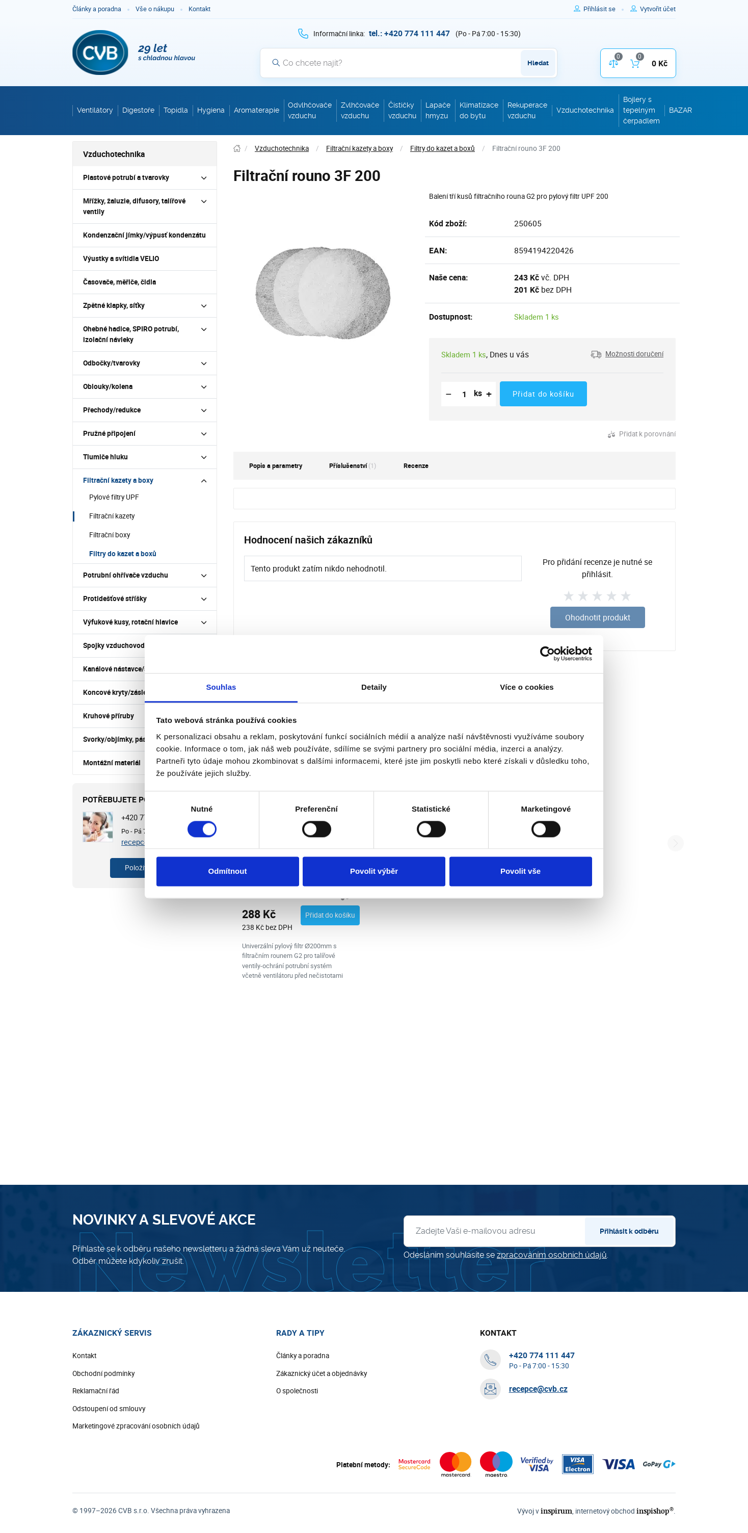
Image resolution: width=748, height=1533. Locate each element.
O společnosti (297, 1422)
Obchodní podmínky (103, 1405)
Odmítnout (227, 871)
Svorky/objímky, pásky (118, 739)
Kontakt (199, 9)
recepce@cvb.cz (538, 1420)
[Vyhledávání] (408, 62)
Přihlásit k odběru (629, 1263)
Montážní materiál (112, 762)
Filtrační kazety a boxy (118, 480)
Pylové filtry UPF (114, 497)
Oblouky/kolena (107, 386)
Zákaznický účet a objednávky (321, 1405)
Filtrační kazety (112, 516)
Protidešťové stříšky (115, 598)
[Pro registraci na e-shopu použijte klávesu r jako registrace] (658, 9)
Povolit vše (520, 871)
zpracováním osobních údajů (552, 1287)
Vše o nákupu (155, 9)
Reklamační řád (95, 1422)
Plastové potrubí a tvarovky (126, 177)
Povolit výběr (374, 871)
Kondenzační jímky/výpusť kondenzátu (144, 235)
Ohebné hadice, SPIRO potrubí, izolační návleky (131, 334)
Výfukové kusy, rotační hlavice (130, 622)
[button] (627, 354)
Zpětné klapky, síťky (114, 305)
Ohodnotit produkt (597, 617)
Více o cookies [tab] (527, 687)
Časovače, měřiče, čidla (119, 282)
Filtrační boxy (109, 534)
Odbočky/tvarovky (111, 363)
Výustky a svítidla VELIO (121, 258)
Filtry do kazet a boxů (122, 553)
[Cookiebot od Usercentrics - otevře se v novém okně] (547, 653)
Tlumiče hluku (105, 456)
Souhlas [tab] (221, 687)
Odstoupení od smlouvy (108, 1440)
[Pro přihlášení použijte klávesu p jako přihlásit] (603, 9)
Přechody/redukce (112, 409)
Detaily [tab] (374, 687)
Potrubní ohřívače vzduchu (125, 575)
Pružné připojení (109, 433)
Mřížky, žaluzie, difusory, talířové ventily (134, 206)
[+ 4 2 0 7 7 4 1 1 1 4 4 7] (409, 33)
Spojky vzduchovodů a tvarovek (132, 645)
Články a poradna (96, 9)
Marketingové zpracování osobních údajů (136, 1458)
